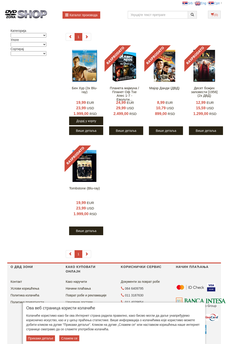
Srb (187, 3)
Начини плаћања (78, 288)
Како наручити (76, 281)
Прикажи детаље (40, 338)
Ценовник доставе (79, 302)
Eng (200, 3)
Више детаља (86, 131)
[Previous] (70, 37)
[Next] (86, 37)
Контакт (16, 281)
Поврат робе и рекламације (86, 295)
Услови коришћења (25, 288)
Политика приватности (27, 302)
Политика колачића (25, 295)
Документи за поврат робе (140, 281)
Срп (214, 3)
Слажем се (69, 338)
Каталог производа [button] (81, 15)
